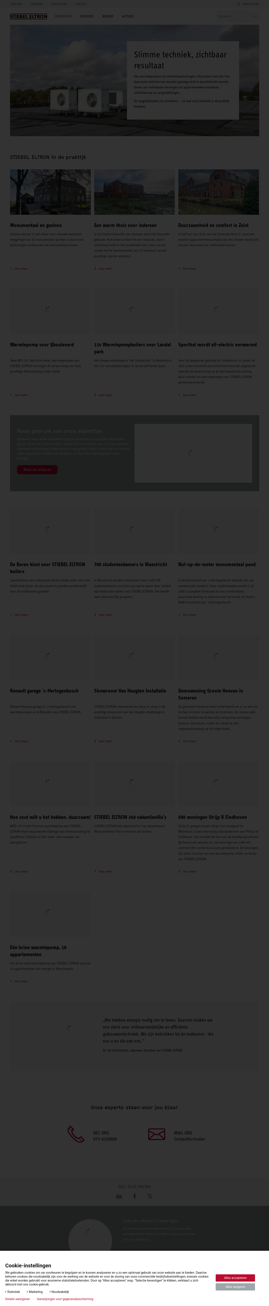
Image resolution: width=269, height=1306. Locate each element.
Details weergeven (17, 1299)
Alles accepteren (235, 1278)
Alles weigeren (235, 1287)
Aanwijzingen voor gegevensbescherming (65, 1299)
